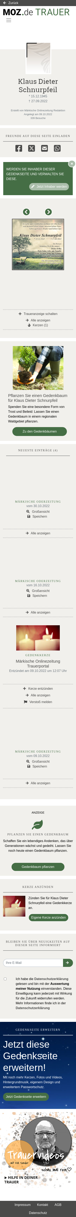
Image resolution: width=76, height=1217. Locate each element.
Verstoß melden (38, 702)
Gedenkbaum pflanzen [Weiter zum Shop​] (38, 867)
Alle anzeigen (38, 320)
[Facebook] (18, 147)
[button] (27, 214)
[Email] (44, 147)
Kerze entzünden (38, 688)
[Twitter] (31, 147)
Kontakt (42, 1204)
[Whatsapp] (57, 147)
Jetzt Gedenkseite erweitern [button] (26, 1096)
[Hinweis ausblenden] (72, 163)
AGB (58, 1204)
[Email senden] (33, 963)
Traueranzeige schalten (38, 314)
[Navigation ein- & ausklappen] (8, 20)
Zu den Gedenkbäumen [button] (39, 431)
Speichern (37, 516)
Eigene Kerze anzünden (48, 917)
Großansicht (38, 511)
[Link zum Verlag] (36, 12)
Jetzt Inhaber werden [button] (49, 186)
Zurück (10, 3)
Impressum (23, 1204)
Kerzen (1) (38, 325)
